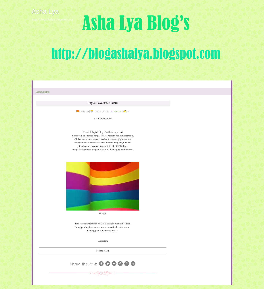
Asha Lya (45, 11)
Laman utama (42, 91)
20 (117, 111)
